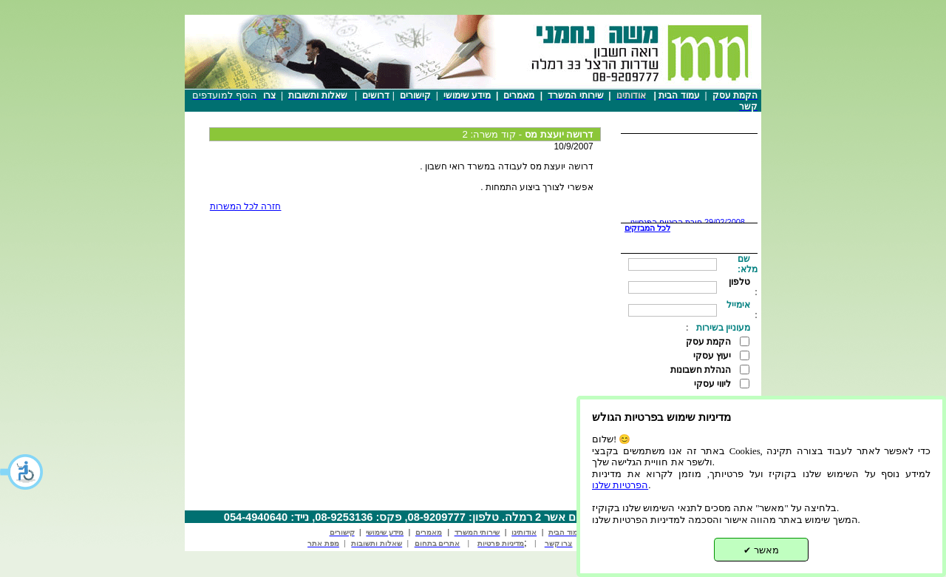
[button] (22, 471)
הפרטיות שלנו (620, 485)
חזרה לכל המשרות (246, 206)
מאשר (761, 550)
